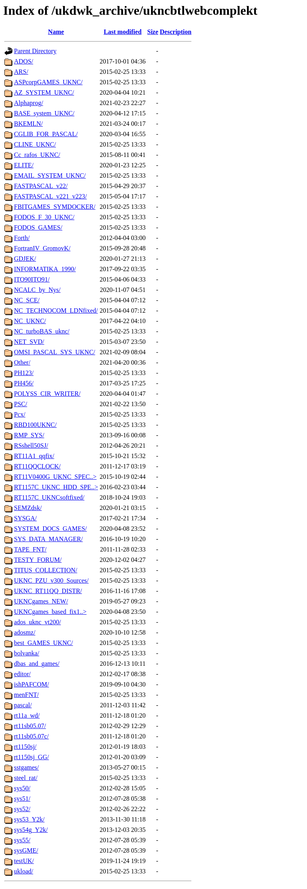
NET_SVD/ (29, 341)
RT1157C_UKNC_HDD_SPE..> (56, 487)
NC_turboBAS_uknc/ (42, 331)
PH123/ (24, 372)
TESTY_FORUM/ (38, 559)
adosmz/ (24, 632)
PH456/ (24, 383)
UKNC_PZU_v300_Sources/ (51, 580)
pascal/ (23, 705)
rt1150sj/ (25, 746)
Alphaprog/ (28, 102)
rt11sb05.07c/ (31, 736)
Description (175, 31)
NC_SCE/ (27, 300)
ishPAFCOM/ (31, 684)
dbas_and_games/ (37, 663)
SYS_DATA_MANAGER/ (48, 539)
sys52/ (22, 809)
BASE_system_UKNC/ (44, 113)
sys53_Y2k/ (29, 819)
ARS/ (21, 71)
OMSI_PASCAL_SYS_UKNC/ (54, 352)
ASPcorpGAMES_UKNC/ (48, 82)
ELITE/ (24, 165)
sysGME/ (26, 850)
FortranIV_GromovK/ (42, 248)
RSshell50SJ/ (31, 445)
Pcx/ (19, 414)
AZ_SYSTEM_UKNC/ (44, 92)
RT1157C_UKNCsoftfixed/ (49, 497)
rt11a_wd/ (27, 715)
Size (152, 31)
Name (56, 31)
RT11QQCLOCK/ (37, 466)
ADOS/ (23, 61)
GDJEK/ (25, 258)
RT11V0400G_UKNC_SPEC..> (55, 476)
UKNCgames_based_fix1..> (50, 611)
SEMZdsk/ (28, 507)
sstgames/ (26, 767)
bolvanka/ (26, 653)
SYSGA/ (25, 518)
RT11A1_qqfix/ (34, 455)
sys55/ (22, 840)
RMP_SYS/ (29, 435)
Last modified (123, 31)
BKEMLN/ (28, 123)
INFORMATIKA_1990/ (45, 269)
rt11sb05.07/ (30, 725)
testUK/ (24, 860)
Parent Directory (35, 51)
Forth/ (22, 237)
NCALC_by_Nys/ (37, 289)
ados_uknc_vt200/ (37, 622)
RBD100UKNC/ (35, 424)
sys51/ (22, 798)
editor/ (22, 674)
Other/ (22, 362)
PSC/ (20, 404)
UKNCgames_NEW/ (41, 601)
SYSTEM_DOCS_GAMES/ (50, 528)
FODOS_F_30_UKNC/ (44, 217)
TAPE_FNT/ (30, 549)
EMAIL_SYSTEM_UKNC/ (50, 175)
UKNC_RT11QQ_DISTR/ (48, 590)
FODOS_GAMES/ (38, 227)
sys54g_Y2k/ (31, 829)
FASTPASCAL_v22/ (41, 186)
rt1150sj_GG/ (31, 757)
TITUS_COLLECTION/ (45, 570)
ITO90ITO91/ (32, 279)
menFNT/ (26, 694)
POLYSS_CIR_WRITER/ (47, 393)
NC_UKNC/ (30, 321)
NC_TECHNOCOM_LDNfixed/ (56, 310)
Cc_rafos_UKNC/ (37, 154)
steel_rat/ (26, 777)
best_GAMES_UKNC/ (43, 642)
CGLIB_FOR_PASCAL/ (46, 134)
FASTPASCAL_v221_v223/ (50, 196)
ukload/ (23, 871)
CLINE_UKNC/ (35, 144)
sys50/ (22, 788)
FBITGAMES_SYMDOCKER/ (55, 206)
